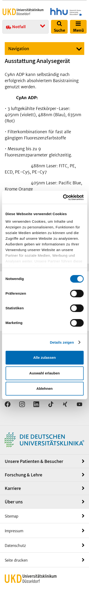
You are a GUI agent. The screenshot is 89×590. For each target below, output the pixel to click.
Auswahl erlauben (44, 373)
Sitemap (11, 516)
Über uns (14, 502)
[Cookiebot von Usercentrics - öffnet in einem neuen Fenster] (63, 197)
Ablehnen (44, 388)
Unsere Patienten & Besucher (34, 461)
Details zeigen (62, 342)
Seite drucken (16, 560)
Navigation (18, 48)
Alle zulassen (44, 357)
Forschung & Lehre (23, 475)
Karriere (13, 488)
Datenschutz (15, 545)
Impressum (14, 531)
